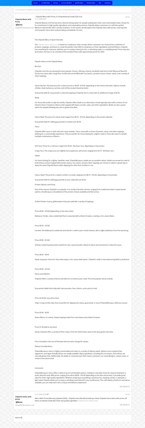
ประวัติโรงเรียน (45, 3)
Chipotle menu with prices (48, 44)
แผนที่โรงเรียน (79, 3)
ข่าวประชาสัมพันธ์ (66, 3)
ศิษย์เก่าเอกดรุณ (33, 10)
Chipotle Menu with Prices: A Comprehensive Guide (60, 10)
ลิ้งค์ (100, 3)
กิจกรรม (55, 3)
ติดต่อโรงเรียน (90, 3)
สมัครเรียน (107, 3)
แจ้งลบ (127, 17)
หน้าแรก (35, 3)
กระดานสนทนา (20, 10)
